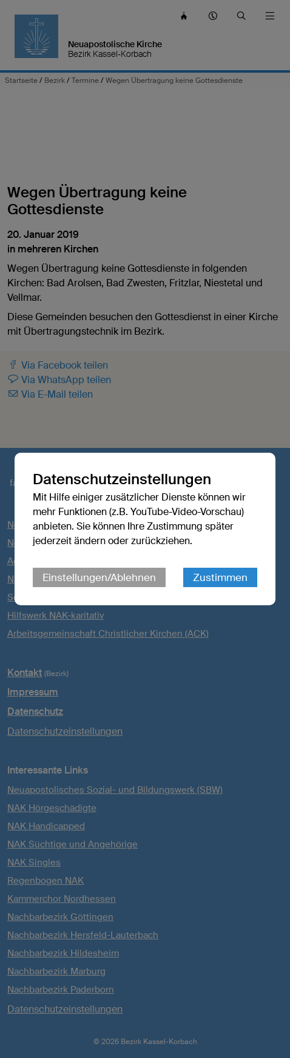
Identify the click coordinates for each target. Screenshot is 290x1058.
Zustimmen (220, 577)
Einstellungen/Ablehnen (99, 577)
